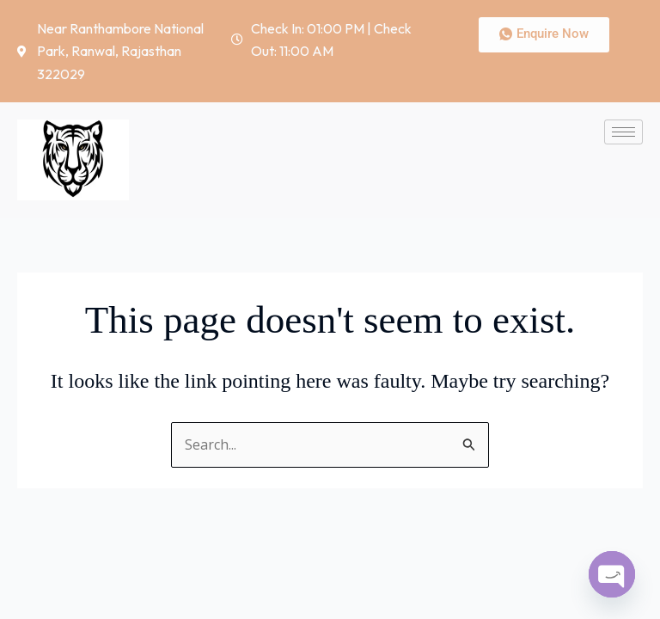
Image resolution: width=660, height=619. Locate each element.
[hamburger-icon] (623, 132)
